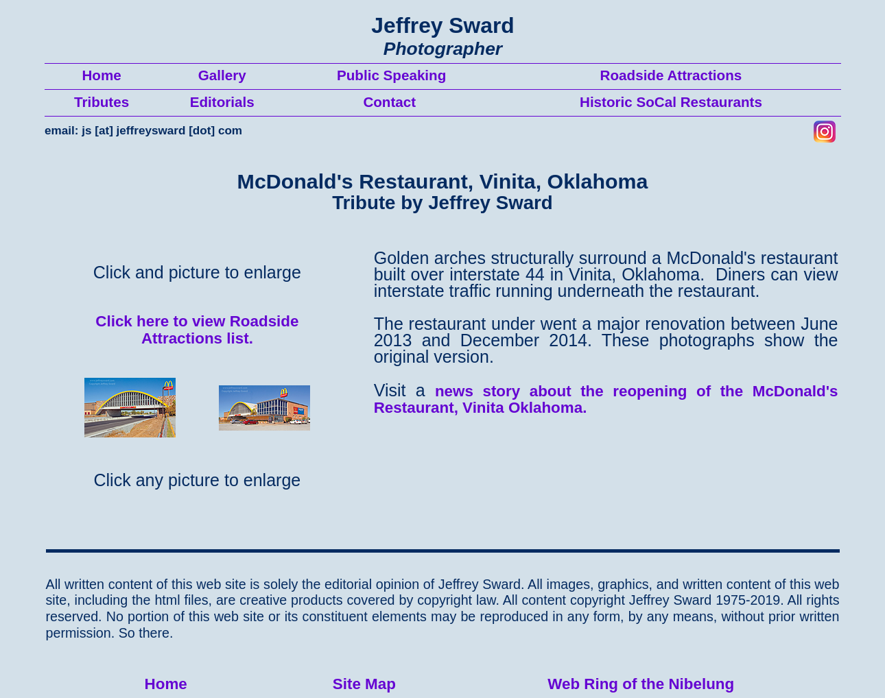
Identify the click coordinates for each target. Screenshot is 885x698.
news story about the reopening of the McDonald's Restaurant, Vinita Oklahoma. (606, 400)
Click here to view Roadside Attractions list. (196, 330)
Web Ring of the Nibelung (640, 684)
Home (166, 684)
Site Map (364, 684)
